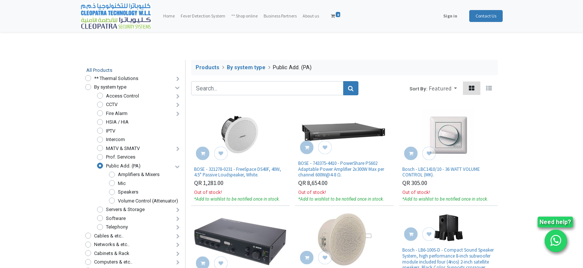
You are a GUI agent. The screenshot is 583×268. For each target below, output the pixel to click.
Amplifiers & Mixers (139, 174)
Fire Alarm (117, 113)
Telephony (117, 227)
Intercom (115, 139)
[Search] (350, 88)
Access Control (122, 96)
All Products (99, 70)
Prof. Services (120, 157)
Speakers (128, 192)
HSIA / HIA (117, 122)
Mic (122, 183)
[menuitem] (174, 16)
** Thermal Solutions (116, 78)
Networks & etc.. (111, 244)
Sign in (445, 16)
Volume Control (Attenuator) (148, 201)
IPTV (110, 131)
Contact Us (481, 16)
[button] (443, 88)
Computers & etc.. (113, 262)
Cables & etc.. (108, 236)
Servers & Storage (125, 209)
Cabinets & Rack (111, 253)
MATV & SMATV (123, 148)
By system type (110, 87)
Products (207, 67)
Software (116, 218)
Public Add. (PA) (123, 166)
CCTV (111, 104)
